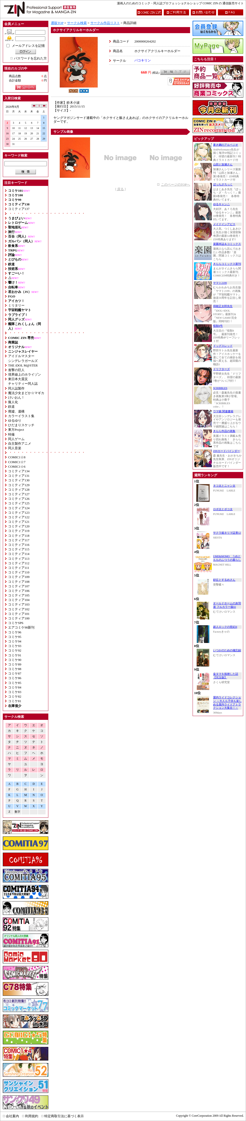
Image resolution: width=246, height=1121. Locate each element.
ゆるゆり (14, 420)
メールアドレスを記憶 (28, 46)
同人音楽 (14, 448)
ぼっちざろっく (223, 184)
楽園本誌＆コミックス (227, 244)
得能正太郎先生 (223, 306)
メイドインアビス (224, 224)
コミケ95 (14, 637)
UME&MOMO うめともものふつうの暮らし (227, 558)
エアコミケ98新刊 (21, 627)
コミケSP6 (15, 623)
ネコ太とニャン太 (224, 485)
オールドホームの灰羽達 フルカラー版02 (227, 605)
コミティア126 (19, 499)
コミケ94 (14, 641)
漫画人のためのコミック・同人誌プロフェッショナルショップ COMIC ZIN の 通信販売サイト (180, 3)
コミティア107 (19, 586)
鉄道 (11, 406)
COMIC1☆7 (17, 462)
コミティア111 (18, 568)
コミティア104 (19, 600)
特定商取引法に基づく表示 (64, 1116)
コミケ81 (14, 701)
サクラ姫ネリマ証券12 (227, 532)
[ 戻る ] (120, 189)
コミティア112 (18, 563)
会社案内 (12, 1116)
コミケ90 (14, 660)
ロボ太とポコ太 (223, 509)
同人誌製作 (16, 388)
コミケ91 (14, 655)
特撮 (11, 434)
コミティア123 (19, 512)
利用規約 (31, 1116)
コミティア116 (18, 545)
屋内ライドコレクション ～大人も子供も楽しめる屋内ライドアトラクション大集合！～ (227, 702)
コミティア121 (19, 522)
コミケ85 (14, 683)
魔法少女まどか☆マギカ (26, 393)
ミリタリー (16, 305)
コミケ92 (14, 650)
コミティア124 (19, 508)
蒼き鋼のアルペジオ (225, 144)
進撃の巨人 (16, 370)
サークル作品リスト (105, 23)
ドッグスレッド (223, 345)
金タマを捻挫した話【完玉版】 (225, 676)
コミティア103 (19, 604)
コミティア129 (19, 485)
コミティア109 (19, 577)
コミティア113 (18, 558)
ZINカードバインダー (226, 451)
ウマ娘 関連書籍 (223, 411)
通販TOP (57, 23)
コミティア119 (18, 531)
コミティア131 (19, 476)
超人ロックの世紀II (225, 627)
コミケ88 (14, 669)
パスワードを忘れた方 (30, 58)
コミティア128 (19, 489)
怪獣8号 (218, 326)
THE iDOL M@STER (23, 365)
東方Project (16, 430)
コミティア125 (19, 503)
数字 (17, 811)
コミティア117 (18, 540)
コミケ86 (14, 678)
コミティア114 (18, 554)
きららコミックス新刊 (227, 264)
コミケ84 (14, 687)
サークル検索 (77, 23)
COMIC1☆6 (17, 466)
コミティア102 (19, 609)
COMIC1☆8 (17, 457)
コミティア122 (19, 517)
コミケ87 (14, 673)
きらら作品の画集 (224, 431)
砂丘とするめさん (224, 579)
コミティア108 (19, 582)
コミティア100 (19, 618)
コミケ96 (14, 632)
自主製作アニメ (19, 443)
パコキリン (142, 60)
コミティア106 (19, 591)
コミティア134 (19, 471)
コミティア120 (19, 526)
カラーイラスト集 (21, 416)
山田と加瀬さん (223, 164)
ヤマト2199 (220, 283)
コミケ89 (14, 664)
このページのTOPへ (175, 184)
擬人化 (13, 402)
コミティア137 (19, 209)
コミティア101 (19, 614)
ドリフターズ (221, 369)
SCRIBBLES (220, 388)
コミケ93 (14, 646)
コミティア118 (18, 535)
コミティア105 (19, 595)
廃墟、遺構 (16, 411)
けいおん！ (16, 397)
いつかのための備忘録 (227, 650)
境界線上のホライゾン (24, 374)
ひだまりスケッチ (21, 425)
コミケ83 (14, 692)
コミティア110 (18, 572)
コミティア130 (19, 480)
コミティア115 (18, 549)
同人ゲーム (16, 439)
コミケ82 (14, 696)
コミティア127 (19, 494)
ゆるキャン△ (221, 204)
